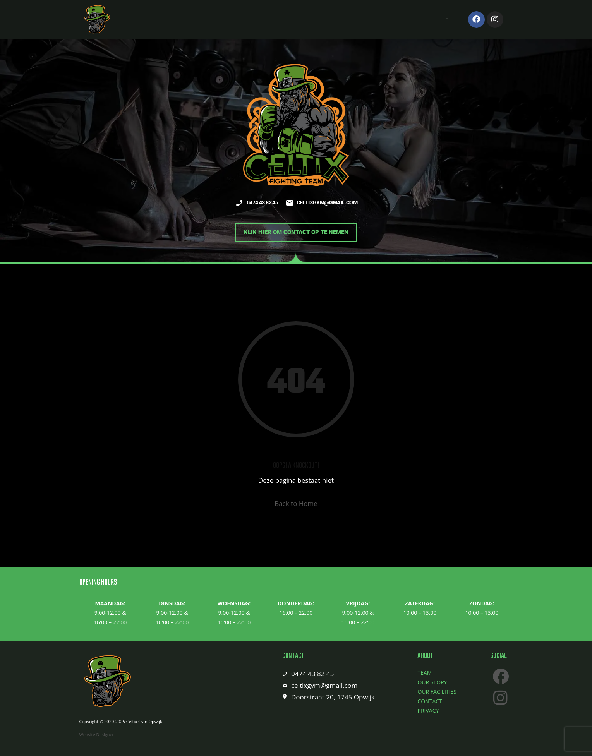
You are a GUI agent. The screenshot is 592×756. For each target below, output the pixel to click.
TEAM (424, 672)
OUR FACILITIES (436, 691)
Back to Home (296, 503)
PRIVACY (428, 710)
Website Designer (96, 734)
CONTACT (429, 701)
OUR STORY (432, 682)
